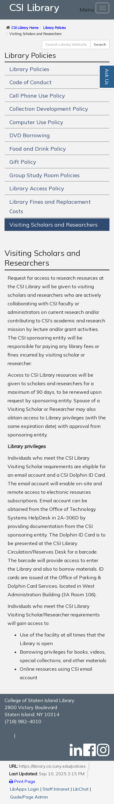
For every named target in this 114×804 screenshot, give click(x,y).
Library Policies (54, 28)
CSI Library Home (24, 28)
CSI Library (34, 7)
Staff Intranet (56, 789)
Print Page (22, 781)
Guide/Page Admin (29, 797)
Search (100, 44)
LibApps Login (24, 789)
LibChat (80, 789)
